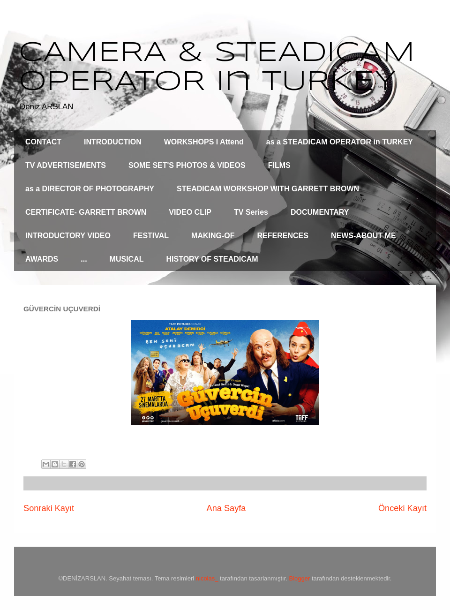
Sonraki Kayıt (48, 508)
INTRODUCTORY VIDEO (68, 236)
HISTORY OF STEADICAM (212, 259)
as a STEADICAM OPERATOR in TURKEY (339, 142)
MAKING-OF (212, 236)
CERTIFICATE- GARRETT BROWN (85, 212)
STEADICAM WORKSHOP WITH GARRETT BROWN (268, 189)
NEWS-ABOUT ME (363, 236)
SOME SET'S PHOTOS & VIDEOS (187, 165)
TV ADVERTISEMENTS (65, 165)
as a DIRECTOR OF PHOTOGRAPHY (89, 189)
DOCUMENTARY (320, 212)
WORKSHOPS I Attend (204, 142)
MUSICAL (127, 259)
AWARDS (41, 259)
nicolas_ (207, 578)
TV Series (251, 212)
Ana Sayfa (226, 508)
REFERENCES (282, 236)
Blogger (299, 578)
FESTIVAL (151, 236)
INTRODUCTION (113, 142)
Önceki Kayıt (402, 508)
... (84, 259)
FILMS (279, 165)
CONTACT (43, 142)
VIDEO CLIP (190, 212)
